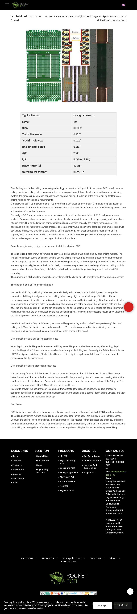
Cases (39, 465)
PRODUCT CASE (64, 16)
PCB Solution (42, 460)
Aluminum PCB (67, 477)
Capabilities (42, 456)
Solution (16, 460)
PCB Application (71, 558)
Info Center (18, 478)
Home (48, 16)
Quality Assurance (93, 460)
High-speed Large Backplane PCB (96, 16)
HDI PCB (63, 456)
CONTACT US (68, 561)
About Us (16, 474)
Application (18, 469)
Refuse (123, 605)
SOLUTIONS (27, 558)
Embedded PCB (67, 481)
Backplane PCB (67, 468)
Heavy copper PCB (69, 472)
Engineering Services (42, 471)
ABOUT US (95, 558)
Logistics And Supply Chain (90, 466)
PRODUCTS (48, 558)
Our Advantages (92, 456)
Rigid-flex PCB (67, 490)
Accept (102, 605)
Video (113, 558)
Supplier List (89, 472)
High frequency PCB (67, 462)
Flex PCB (64, 486)
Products (17, 465)
